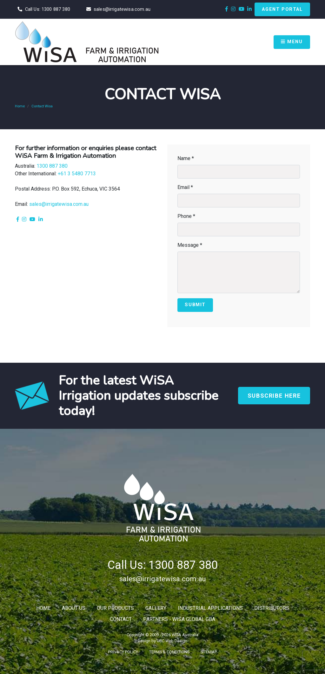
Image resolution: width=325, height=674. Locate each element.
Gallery (155, 608)
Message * (189, 245)
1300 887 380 (52, 166)
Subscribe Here (274, 395)
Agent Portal (282, 9)
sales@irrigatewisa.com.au (59, 204)
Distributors (271, 608)
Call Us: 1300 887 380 (163, 565)
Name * (185, 158)
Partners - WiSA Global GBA (179, 619)
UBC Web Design (172, 640)
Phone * (186, 216)
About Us (73, 608)
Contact (121, 619)
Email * (185, 187)
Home (20, 106)
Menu (292, 41)
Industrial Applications (210, 608)
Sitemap (209, 652)
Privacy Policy (123, 652)
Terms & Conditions (169, 652)
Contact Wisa (42, 106)
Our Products (115, 608)
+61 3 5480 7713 (77, 174)
